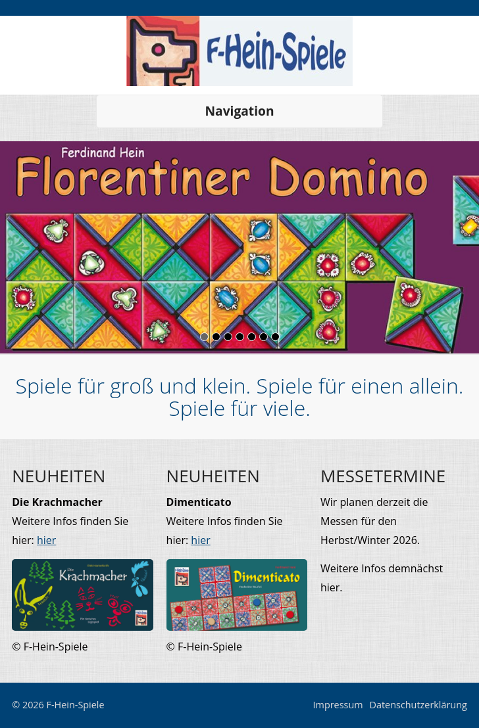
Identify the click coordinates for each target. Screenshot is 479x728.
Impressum (338, 704)
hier (46, 540)
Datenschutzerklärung (418, 704)
